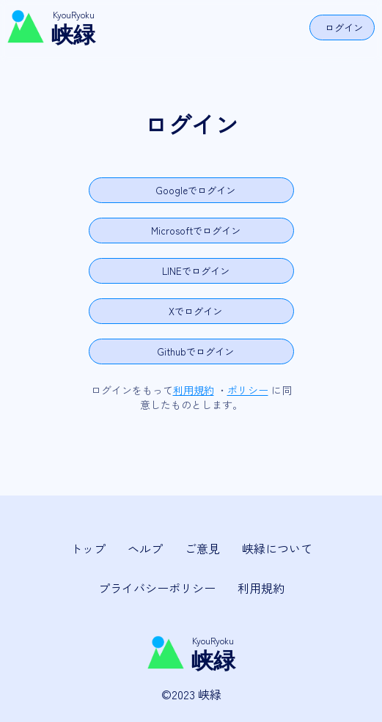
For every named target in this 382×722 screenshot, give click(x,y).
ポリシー (247, 390)
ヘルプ (145, 548)
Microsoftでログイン (195, 230)
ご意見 (202, 548)
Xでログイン (195, 311)
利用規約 (193, 390)
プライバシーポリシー (157, 588)
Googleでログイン (195, 190)
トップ (88, 548)
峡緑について (277, 548)
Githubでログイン (195, 351)
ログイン (344, 27)
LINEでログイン (195, 271)
